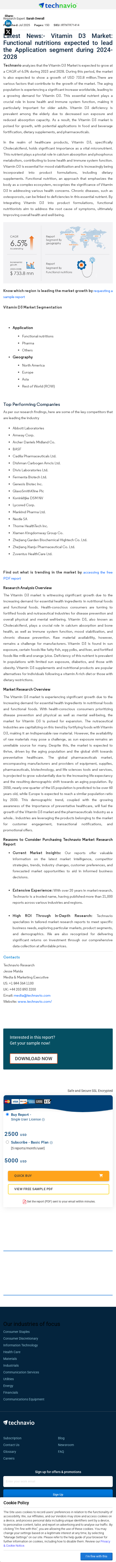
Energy (8, 1386)
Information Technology (20, 1345)
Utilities (8, 1379)
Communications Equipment (23, 1399)
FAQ (62, 1451)
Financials (10, 1392)
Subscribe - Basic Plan (32, 1142)
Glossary (9, 1451)
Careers (8, 1458)
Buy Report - (28, 1117)
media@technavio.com (32, 995)
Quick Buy (58, 1176)
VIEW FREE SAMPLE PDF (33, 1189)
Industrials (11, 1365)
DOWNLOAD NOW (33, 1058)
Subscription (12, 1438)
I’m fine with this (96, 1556)
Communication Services (21, 1372)
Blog (62, 1438)
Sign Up (58, 1494)
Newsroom (67, 1445)
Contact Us (11, 1445)
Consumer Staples (16, 1332)
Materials (10, 1359)
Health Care (11, 1352)
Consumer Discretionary (20, 1338)
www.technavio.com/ (35, 1001)
